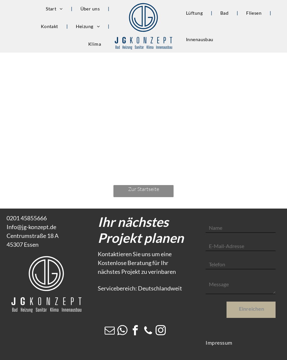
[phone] (148, 331)
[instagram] (161, 331)
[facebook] (135, 331)
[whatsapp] (122, 331)
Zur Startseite (143, 189)
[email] (110, 331)
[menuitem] (55, 9)
